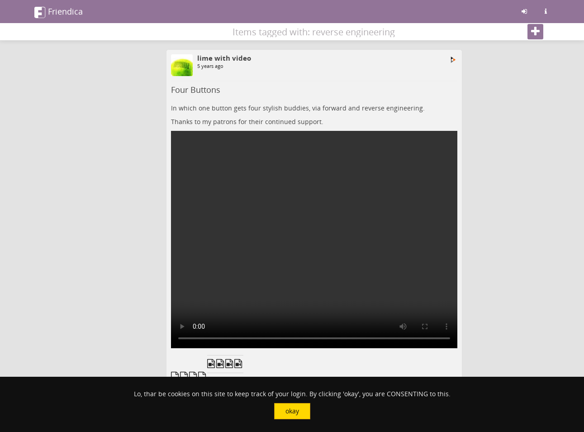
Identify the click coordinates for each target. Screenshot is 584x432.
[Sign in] (524, 11)
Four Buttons (195, 89)
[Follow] (535, 31)
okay (292, 411)
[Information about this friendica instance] (546, 11)
